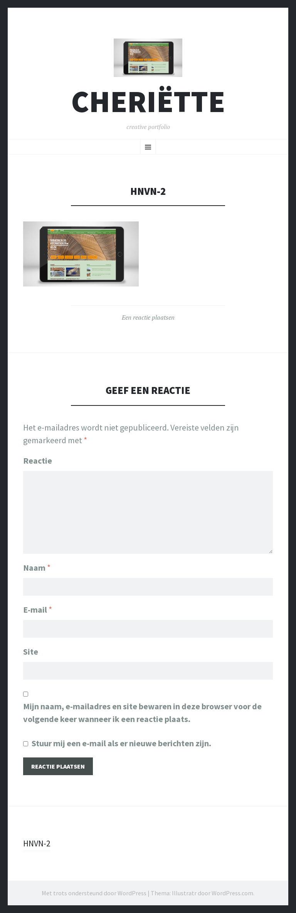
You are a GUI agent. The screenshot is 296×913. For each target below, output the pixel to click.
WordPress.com (232, 893)
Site (30, 651)
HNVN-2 (36, 843)
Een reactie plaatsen (148, 317)
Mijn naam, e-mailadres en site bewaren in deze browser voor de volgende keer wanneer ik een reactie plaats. (142, 712)
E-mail (37, 609)
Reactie (37, 460)
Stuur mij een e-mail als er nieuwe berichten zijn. (121, 743)
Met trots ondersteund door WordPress (94, 893)
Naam (36, 567)
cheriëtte (148, 101)
